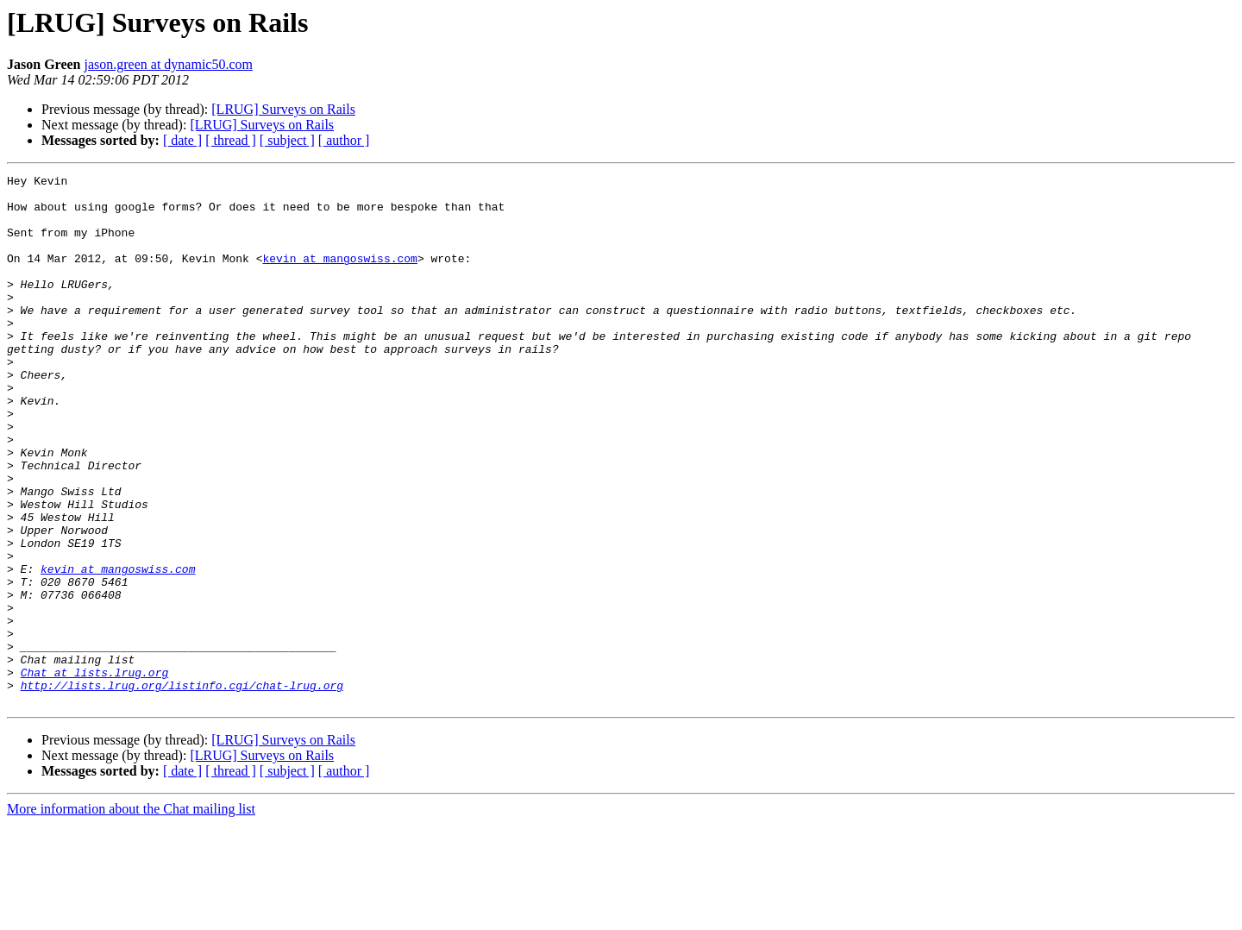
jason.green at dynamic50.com (168, 64)
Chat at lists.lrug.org (95, 773)
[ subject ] (287, 140)
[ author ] (344, 140)
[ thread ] (230, 140)
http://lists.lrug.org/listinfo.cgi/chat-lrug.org (182, 788)
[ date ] (182, 140)
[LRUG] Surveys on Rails (283, 109)
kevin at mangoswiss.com (339, 276)
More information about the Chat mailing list (131, 915)
